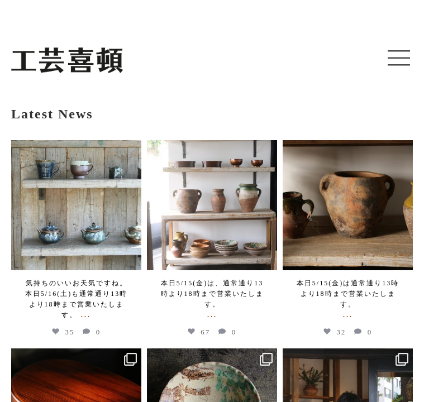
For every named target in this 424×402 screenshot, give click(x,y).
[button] (399, 59)
